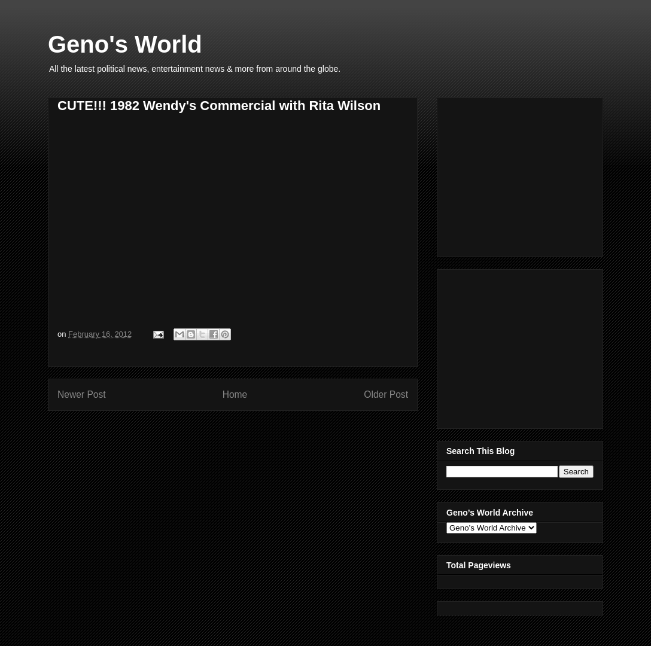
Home (235, 394)
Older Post (386, 394)
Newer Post (81, 394)
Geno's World (125, 44)
